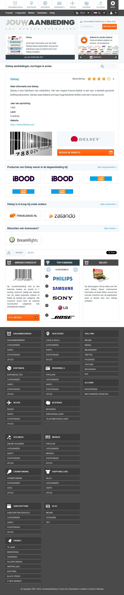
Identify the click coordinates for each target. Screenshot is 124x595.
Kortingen (15, 368)
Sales (49, 478)
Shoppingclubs (56, 471)
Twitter (89, 355)
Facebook (90, 360)
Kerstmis (11, 571)
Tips (48, 522)
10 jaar (11, 547)
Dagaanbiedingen (19, 333)
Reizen (13, 402)
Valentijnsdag (14, 562)
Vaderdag (12, 557)
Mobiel (88, 345)
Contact (91, 589)
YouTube (89, 364)
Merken (31, 13)
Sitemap (99, 589)
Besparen (53, 402)
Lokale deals (53, 340)
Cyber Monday (14, 581)
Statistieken (42, 13)
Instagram (90, 369)
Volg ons (89, 334)
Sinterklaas (13, 566)
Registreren (91, 389)
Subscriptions (17, 506)
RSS (86, 374)
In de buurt (54, 333)
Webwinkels (55, 368)
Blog (51, 506)
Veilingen (15, 437)
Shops (10, 350)
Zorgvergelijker (54, 414)
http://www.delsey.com (22, 124)
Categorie (51, 517)
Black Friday (14, 576)
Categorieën (20, 13)
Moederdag (13, 552)
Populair (9, 13)
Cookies (83, 589)
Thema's (14, 540)
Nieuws (49, 513)
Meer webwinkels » (109, 204)
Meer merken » (110, 228)
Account (89, 383)
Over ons (64, 589)
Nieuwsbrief (91, 350)
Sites (9, 488)
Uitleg (52, 13)
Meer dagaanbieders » (107, 167)
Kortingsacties (15, 375)
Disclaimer (73, 589)
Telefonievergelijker (57, 419)
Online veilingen (15, 444)
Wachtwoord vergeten (96, 394)
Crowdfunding (18, 471)
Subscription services (18, 513)
